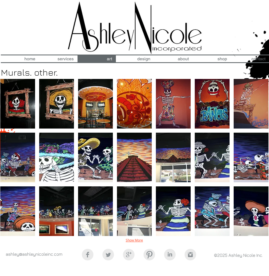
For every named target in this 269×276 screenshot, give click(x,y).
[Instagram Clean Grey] (190, 254)
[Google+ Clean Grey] (128, 254)
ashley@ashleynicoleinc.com (34, 254)
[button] (17, 104)
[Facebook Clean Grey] (87, 254)
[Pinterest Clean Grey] (149, 254)
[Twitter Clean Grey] (108, 254)
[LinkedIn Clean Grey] (170, 254)
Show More (134, 240)
